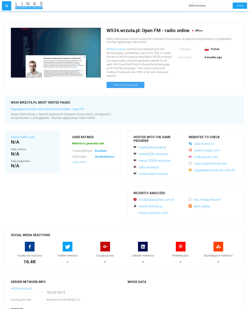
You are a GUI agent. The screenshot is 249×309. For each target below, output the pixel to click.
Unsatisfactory (104, 156)
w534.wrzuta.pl (21, 288)
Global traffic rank (23, 137)
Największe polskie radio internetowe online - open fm (47, 109)
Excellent (101, 150)
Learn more (79, 162)
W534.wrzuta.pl (116, 49)
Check (240, 5)
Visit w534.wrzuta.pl (125, 84)
